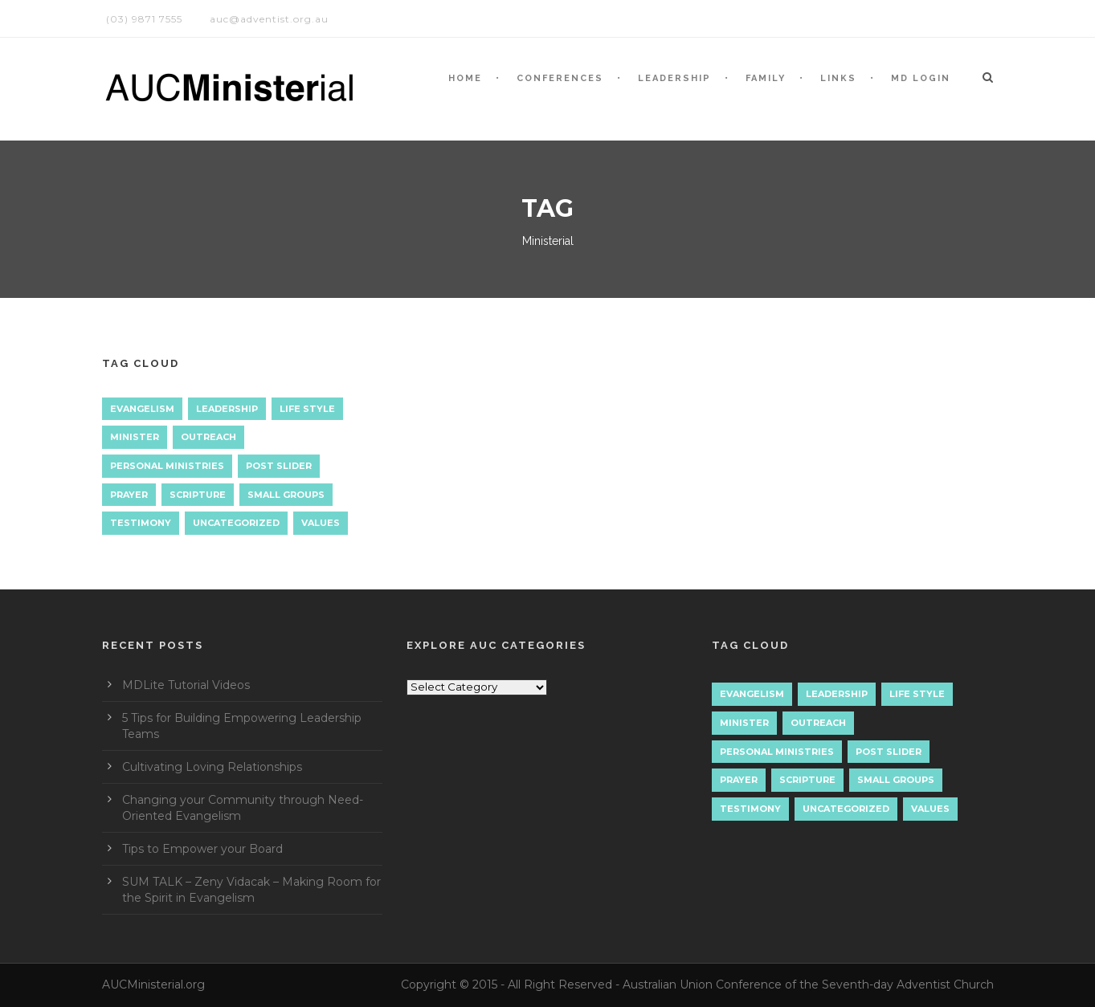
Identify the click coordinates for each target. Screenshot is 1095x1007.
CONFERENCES (560, 78)
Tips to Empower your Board (202, 849)
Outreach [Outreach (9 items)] (208, 436)
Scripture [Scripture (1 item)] (198, 494)
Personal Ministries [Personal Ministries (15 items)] (167, 465)
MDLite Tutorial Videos (186, 685)
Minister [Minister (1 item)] (134, 436)
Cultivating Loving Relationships (212, 767)
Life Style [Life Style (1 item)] (307, 408)
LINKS (838, 78)
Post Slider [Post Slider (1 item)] (279, 465)
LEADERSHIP (674, 78)
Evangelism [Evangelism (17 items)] (142, 408)
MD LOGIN (920, 78)
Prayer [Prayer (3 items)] (129, 494)
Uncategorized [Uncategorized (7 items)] (236, 522)
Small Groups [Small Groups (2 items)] (286, 494)
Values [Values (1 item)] (320, 522)
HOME (465, 78)
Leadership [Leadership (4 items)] (227, 408)
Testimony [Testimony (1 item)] (140, 522)
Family (766, 78)
